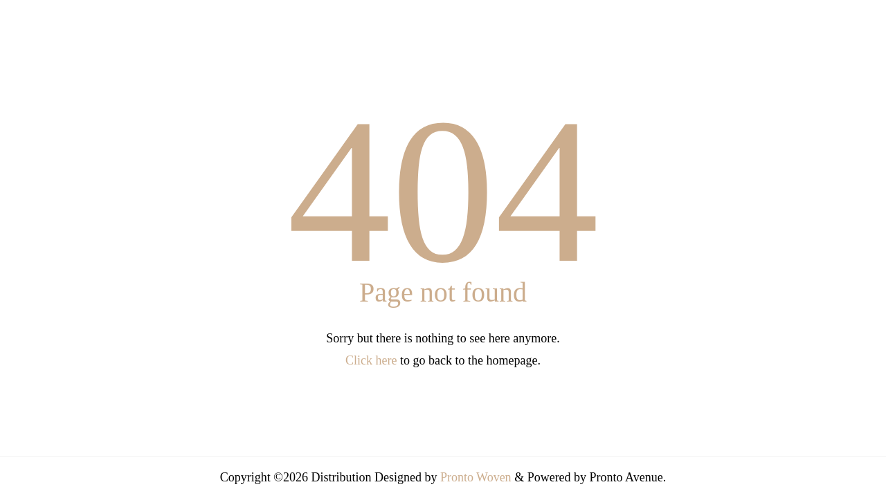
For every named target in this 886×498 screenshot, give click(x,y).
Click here (371, 360)
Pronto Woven (476, 477)
